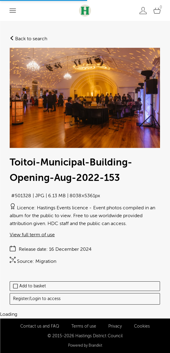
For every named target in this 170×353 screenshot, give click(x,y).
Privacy (115, 326)
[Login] (143, 10)
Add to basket (29, 286)
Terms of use (83, 326)
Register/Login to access (36, 298)
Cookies (142, 326)
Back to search (28, 38)
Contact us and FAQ (39, 326)
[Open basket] (157, 10)
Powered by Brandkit (85, 345)
